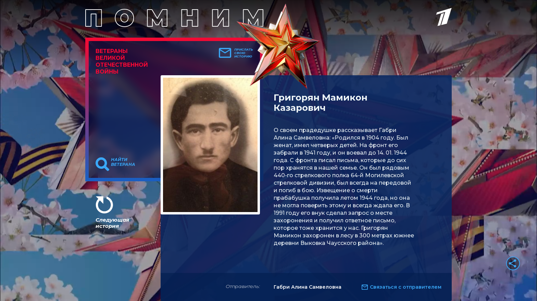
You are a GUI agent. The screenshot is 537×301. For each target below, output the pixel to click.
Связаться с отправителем (405, 287)
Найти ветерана (123, 162)
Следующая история (112, 223)
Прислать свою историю (243, 53)
